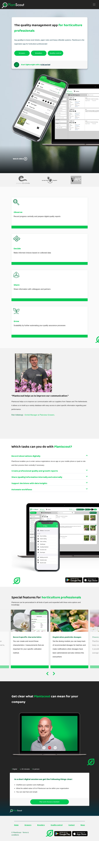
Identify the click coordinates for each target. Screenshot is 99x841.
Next (54, 673)
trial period (44, 64)
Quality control (55, 53)
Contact (71, 824)
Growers (22, 53)
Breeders (38, 53)
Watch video (19, 158)
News (83, 824)
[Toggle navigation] (94, 4)
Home (16, 824)
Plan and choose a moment (49, 801)
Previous (47, 673)
